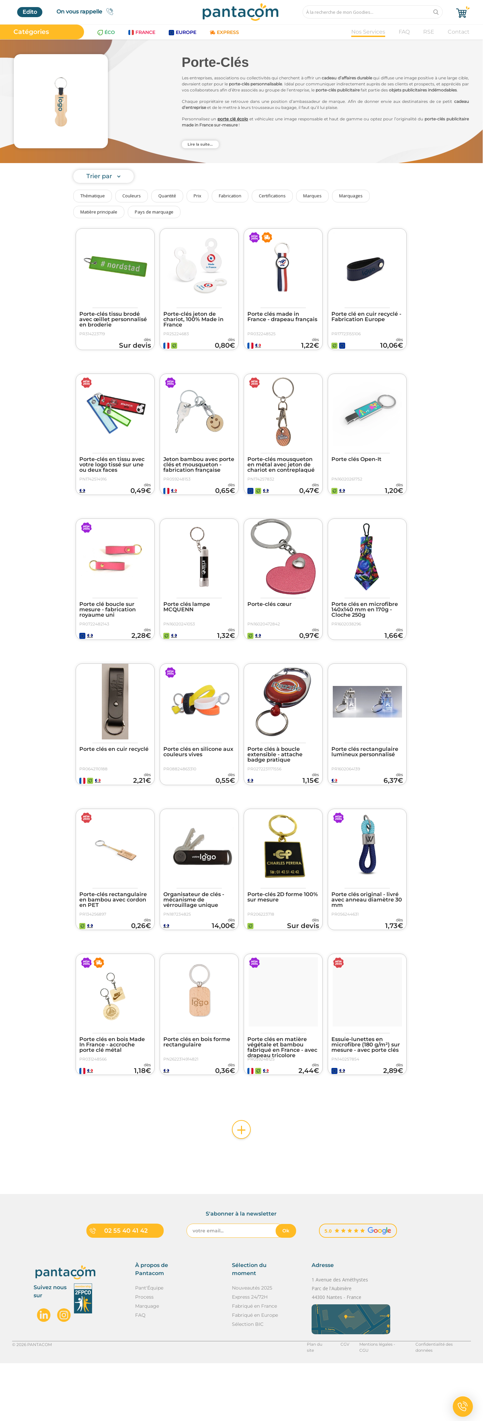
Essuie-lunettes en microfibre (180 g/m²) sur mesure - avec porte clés (365, 1093)
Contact (459, 32)
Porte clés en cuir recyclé (114, 778)
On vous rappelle (86, 11)
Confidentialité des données (443, 1402)
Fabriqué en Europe (255, 1373)
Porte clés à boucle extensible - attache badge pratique (275, 783)
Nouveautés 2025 (252, 1346)
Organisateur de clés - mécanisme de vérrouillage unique (193, 938)
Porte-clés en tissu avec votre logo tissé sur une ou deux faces (112, 474)
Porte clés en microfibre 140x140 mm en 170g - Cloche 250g (364, 629)
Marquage (147, 1364)
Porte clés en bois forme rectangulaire (196, 1090)
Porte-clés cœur (269, 623)
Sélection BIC (248, 1382)
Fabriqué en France (254, 1364)
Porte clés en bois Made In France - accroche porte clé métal (112, 1093)
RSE (428, 32)
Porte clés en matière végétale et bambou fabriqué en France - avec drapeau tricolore (282, 1095)
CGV (343, 1402)
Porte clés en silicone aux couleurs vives (198, 780)
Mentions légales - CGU (381, 1402)
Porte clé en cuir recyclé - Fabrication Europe (366, 316)
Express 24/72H (250, 1355)
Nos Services (368, 32)
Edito (30, 12)
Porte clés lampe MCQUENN (186, 626)
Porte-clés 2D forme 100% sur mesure (282, 935)
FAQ (404, 32)
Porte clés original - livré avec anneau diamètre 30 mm (366, 938)
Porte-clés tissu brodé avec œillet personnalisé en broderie (113, 319)
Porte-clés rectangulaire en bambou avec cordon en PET (113, 938)
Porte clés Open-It (356, 468)
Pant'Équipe (149, 1346)
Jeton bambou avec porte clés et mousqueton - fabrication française (198, 474)
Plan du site (317, 1402)
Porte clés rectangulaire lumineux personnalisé (364, 780)
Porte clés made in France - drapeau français (282, 316)
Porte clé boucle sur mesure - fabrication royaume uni (107, 629)
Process (144, 1355)
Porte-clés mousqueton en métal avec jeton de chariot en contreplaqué (281, 474)
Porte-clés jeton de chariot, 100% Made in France (193, 319)
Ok (285, 1288)
